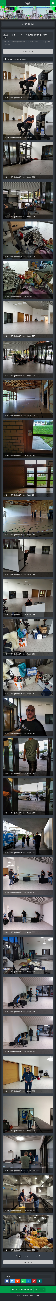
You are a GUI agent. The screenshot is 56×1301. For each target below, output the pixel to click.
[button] (3, 3)
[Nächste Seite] (39, 1256)
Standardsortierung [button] (17, 59)
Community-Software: (28, 1295)
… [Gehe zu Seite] (33, 1256)
